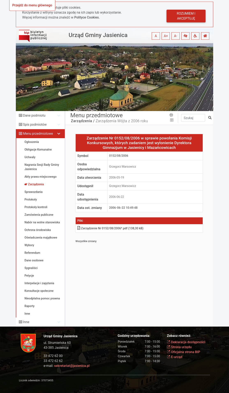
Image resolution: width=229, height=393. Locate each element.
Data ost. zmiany (89, 208)
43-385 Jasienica (56, 348)
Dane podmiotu (34, 115)
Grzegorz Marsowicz (122, 166)
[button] (185, 36)
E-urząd (174, 357)
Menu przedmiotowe (38, 134)
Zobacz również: (179, 336)
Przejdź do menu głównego (32, 5)
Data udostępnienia (87, 196)
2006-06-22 (116, 197)
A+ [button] (166, 36)
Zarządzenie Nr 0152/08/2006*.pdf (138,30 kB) (110, 228)
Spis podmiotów (35, 124)
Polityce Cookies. (87, 17)
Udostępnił (85, 186)
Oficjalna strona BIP (183, 352)
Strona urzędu (179, 347)
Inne (26, 322)
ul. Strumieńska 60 (57, 343)
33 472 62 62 (53, 361)
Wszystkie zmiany (86, 241)
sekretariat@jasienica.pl (71, 366)
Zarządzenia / (83, 121)
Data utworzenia (89, 178)
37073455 (47, 380)
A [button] (156, 36)
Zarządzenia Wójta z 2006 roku (122, 121)
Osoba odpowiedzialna (88, 166)
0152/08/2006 (118, 156)
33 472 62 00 (53, 356)
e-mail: (66, 366)
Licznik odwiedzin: (29, 380)
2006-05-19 (116, 177)
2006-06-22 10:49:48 (123, 208)
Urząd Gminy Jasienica (98, 35)
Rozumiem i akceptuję (186, 16)
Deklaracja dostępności (186, 342)
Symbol (82, 156)
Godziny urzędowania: (134, 336)
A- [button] (175, 36)
